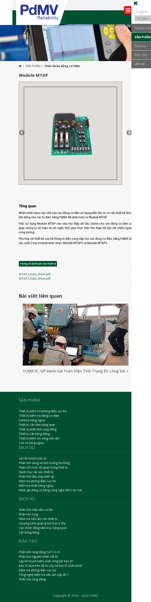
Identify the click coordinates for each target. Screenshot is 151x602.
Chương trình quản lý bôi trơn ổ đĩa (42, 523)
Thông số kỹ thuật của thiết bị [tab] (38, 263)
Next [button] (128, 132)
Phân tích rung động (32, 579)
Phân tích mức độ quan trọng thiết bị (43, 467)
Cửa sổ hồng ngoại (31, 443)
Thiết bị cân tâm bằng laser (37, 425)
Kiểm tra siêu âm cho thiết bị (38, 519)
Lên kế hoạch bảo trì (32, 458)
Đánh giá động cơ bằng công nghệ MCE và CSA (50, 490)
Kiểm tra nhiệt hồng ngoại (36, 486)
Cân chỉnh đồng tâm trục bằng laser (43, 528)
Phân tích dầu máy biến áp (36, 476)
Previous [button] (21, 132)
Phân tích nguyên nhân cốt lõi (38, 556)
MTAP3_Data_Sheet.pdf (34, 278)
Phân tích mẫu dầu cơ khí (35, 510)
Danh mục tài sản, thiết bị (36, 472)
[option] (75, 42)
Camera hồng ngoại (32, 420)
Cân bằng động (29, 532)
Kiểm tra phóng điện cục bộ (37, 481)
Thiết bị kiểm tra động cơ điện (39, 416)
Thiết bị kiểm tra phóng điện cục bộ (42, 411)
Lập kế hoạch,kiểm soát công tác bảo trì (46, 561)
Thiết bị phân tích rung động (37, 429)
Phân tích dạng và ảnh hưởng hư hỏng (44, 463)
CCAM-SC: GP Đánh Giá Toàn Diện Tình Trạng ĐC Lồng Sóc (75, 370)
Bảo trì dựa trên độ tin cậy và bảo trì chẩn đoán (50, 566)
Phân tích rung (28, 514)
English (142, 11)
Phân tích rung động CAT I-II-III (39, 552)
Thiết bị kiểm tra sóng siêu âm (39, 438)
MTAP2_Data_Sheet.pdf (34, 274)
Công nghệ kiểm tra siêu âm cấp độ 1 (44, 575)
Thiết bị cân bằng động (34, 434)
